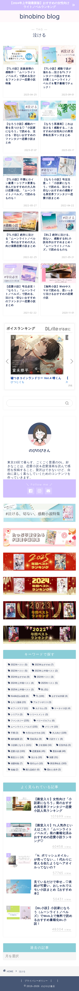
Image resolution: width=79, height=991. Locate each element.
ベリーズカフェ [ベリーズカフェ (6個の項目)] (45, 720)
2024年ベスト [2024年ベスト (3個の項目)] (45, 677)
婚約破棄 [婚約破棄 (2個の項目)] (17, 739)
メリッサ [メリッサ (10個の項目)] (51, 727)
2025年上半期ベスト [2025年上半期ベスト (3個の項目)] (22, 689)
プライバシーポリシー (36, 981)
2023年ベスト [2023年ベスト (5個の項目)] (19, 671)
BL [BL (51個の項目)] (44, 689)
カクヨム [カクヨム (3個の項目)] (41, 708)
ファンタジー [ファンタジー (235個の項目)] (20, 720)
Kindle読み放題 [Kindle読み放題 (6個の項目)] (19, 696)
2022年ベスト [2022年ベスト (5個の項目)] (19, 664)
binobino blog (40, 16)
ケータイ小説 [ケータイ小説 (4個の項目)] (62, 708)
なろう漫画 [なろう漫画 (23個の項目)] (18, 702)
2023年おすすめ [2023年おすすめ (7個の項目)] (44, 664)
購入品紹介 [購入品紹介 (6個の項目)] (33, 769)
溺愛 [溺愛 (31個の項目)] (53, 757)
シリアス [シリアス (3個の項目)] (17, 714)
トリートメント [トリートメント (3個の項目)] (39, 714)
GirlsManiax (57, 328)
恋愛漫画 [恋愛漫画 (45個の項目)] (38, 751)
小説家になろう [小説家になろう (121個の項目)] (21, 745)
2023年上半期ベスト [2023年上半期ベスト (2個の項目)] (46, 671)
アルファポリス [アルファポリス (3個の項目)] (42, 702)
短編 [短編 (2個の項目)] (14, 769)
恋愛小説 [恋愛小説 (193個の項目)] (18, 751)
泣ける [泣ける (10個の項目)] (36, 757)
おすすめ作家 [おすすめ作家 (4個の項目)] (60, 696)
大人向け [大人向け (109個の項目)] (59, 733)
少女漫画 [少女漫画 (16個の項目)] (45, 745)
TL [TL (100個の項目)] (40, 696)
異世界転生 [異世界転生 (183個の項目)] (58, 763)
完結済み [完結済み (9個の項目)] (36, 739)
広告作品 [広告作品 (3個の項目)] (65, 745)
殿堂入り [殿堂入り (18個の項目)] (17, 757)
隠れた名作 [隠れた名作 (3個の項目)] (54, 769)
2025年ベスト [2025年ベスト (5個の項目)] (49, 683)
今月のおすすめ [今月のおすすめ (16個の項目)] (35, 733)
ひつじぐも (17, 382)
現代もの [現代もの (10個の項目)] (36, 763)
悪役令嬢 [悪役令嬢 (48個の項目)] (59, 751)
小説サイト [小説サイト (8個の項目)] (56, 739)
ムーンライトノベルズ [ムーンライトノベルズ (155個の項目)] (24, 727)
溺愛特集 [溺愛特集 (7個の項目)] (17, 763)
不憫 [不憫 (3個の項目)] (14, 733)
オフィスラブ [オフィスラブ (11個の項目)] (19, 708)
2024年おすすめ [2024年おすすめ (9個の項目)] (20, 677)
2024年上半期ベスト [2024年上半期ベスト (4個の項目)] (22, 683)
